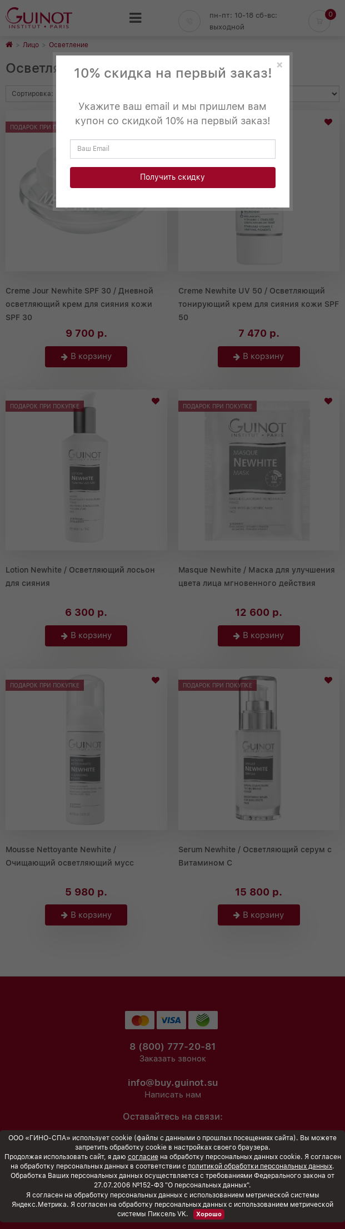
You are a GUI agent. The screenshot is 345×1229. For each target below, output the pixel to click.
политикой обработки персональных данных (260, 1166)
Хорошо (209, 1214)
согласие (143, 1157)
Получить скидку (172, 177)
